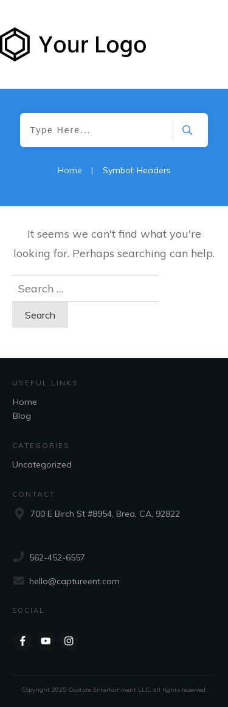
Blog (22, 415)
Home (25, 401)
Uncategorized (42, 464)
